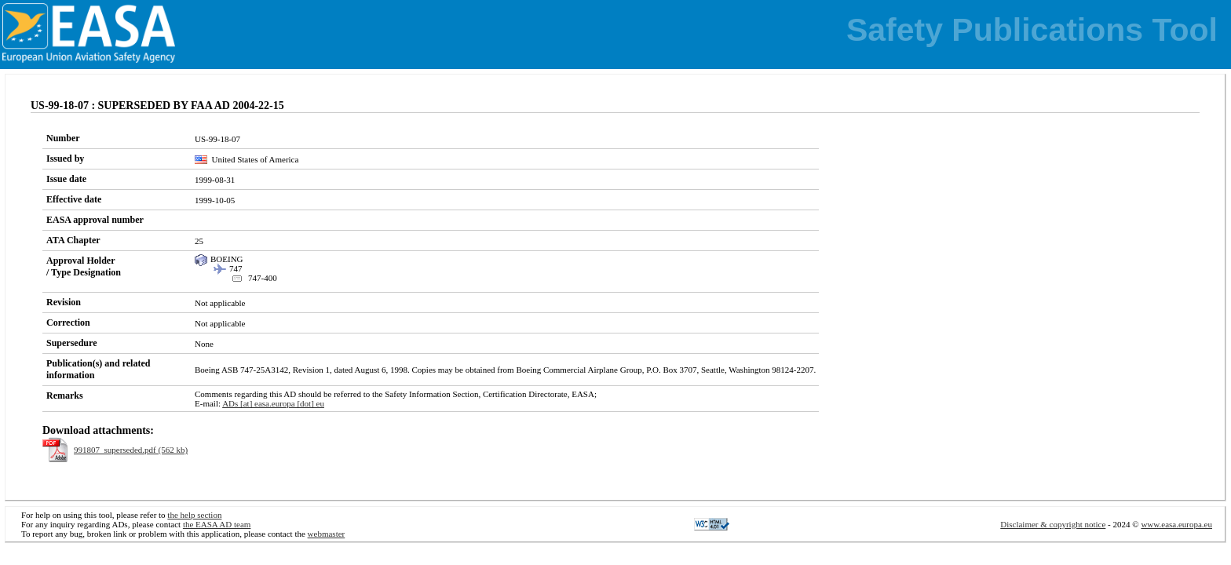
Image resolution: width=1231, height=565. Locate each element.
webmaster (326, 533)
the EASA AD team (216, 524)
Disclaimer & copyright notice (1052, 524)
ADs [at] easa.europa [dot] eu (273, 403)
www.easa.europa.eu (1176, 524)
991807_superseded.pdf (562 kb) (131, 449)
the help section (194, 514)
